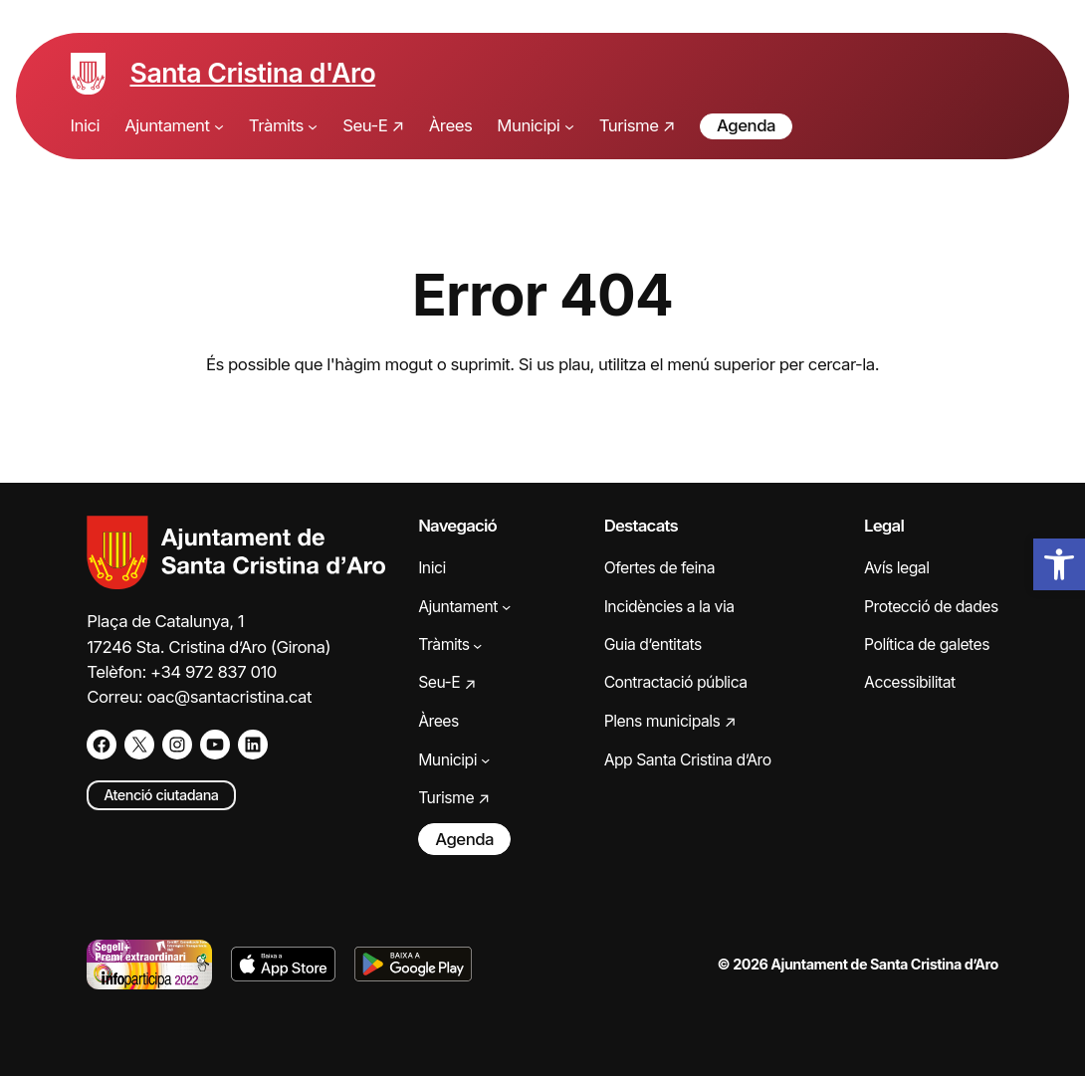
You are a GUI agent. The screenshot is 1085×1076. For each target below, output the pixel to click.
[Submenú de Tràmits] (313, 126)
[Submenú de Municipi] (569, 126)
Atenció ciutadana (161, 794)
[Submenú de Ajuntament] (219, 126)
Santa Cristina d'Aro (253, 73)
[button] (1059, 564)
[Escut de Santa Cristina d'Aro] (88, 74)
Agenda (746, 125)
